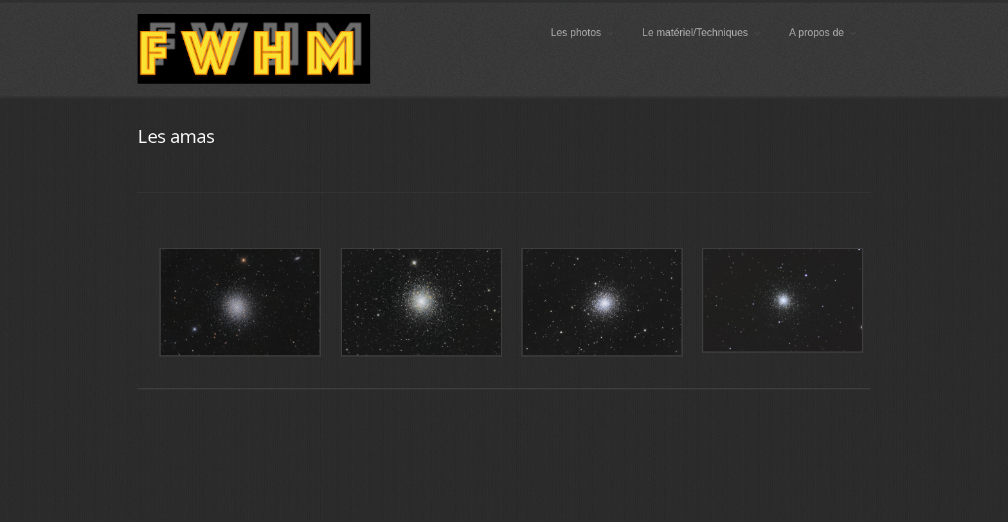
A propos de (822, 32)
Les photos (582, 32)
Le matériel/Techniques (701, 32)
